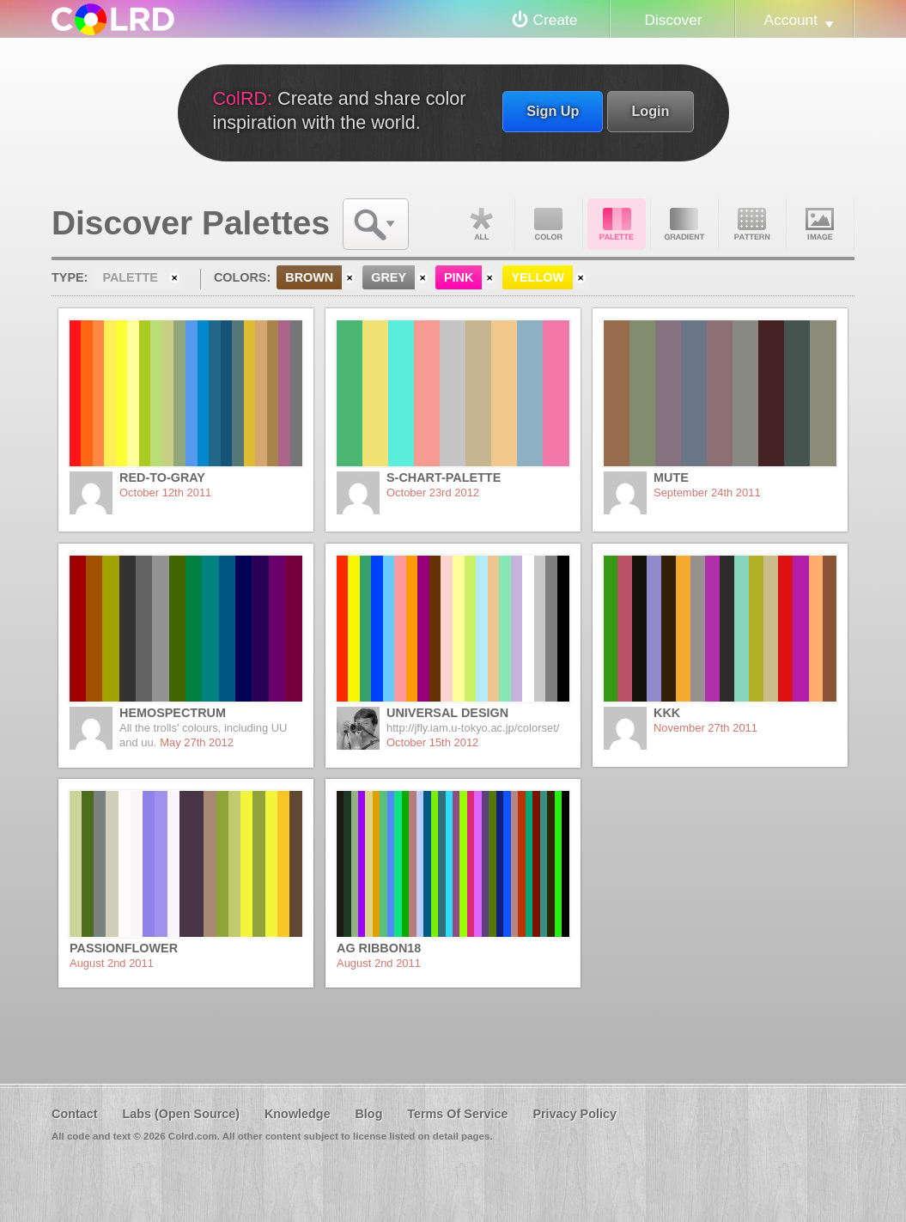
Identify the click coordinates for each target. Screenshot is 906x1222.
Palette (616, 224)
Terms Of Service (457, 1114)
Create (555, 19)
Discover (673, 19)
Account (791, 19)
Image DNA (820, 224)
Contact (75, 1114)
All (481, 224)
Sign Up (552, 111)
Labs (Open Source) (181, 1114)
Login (650, 111)
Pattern (752, 224)
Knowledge (298, 1114)
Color (549, 224)
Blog (368, 1114)
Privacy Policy (574, 1114)
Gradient (684, 224)
